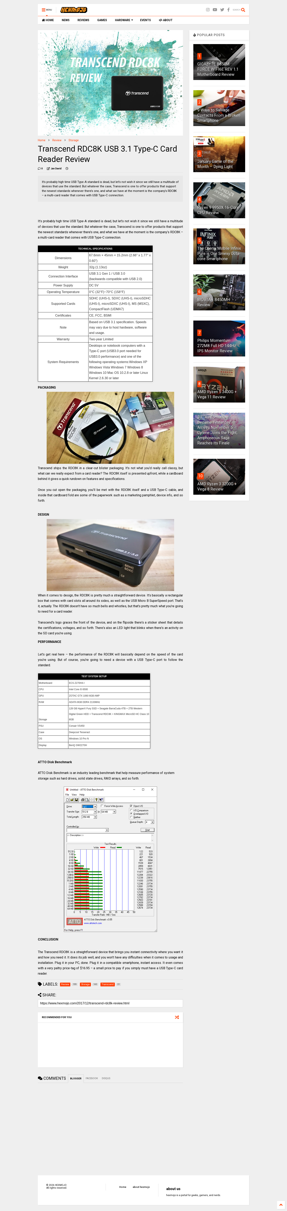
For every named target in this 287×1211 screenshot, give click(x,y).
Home (41, 140)
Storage (74, 140)
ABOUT (166, 20)
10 (200, 476)
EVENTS (145, 20)
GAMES (102, 20)
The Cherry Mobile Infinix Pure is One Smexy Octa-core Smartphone (219, 253)
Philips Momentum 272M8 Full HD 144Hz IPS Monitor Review (216, 345)
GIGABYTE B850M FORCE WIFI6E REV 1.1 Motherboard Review (218, 69)
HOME (48, 20)
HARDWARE (124, 20)
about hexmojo (141, 1187)
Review (57, 140)
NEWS (66, 20)
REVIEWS (83, 20)
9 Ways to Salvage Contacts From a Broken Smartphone (218, 115)
